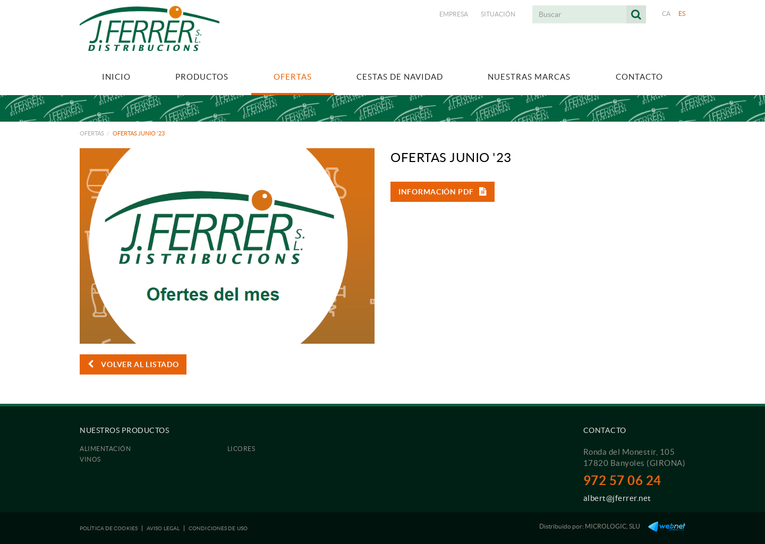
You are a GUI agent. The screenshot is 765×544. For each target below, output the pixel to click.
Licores (241, 448)
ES (682, 13)
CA (666, 13)
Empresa (453, 14)
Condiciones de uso (218, 528)
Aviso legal (163, 528)
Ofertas (92, 133)
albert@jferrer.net (617, 498)
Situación (498, 14)
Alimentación (105, 448)
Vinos (90, 459)
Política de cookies (109, 528)
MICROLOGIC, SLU (612, 526)
